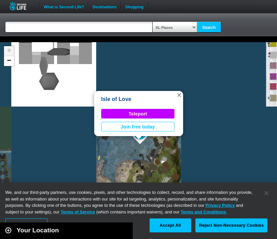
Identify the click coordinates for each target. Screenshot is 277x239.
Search (209, 27)
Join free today (138, 126)
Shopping (134, 6)
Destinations (104, 6)
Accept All (170, 225)
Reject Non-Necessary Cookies (231, 225)
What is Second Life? (64, 6)
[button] (179, 95)
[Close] (266, 193)
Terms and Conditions (203, 211)
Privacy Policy (220, 205)
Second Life (21, 6)
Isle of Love (116, 99)
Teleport (138, 114)
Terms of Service (78, 211)
